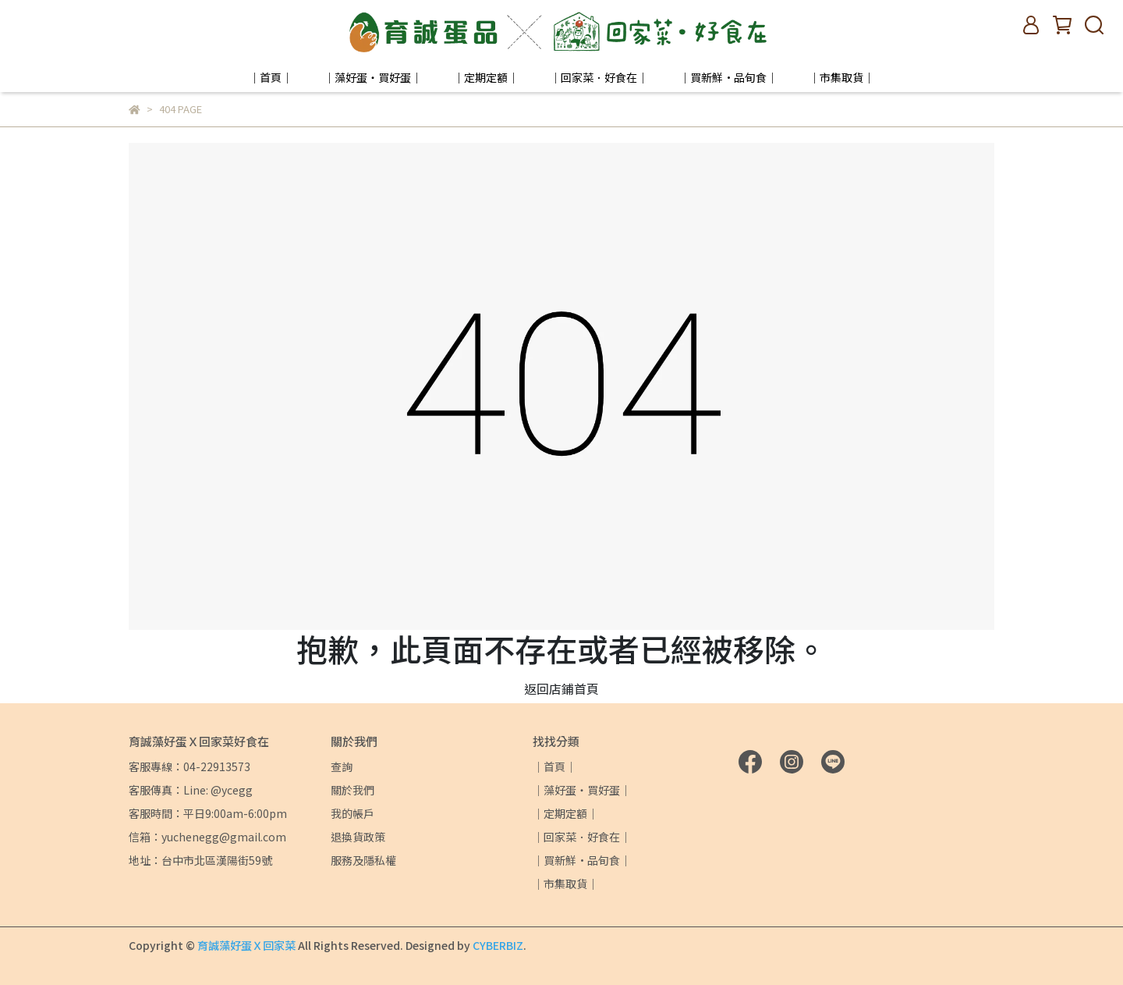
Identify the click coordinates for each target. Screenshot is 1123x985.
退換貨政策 (358, 837)
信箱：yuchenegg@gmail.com (207, 837)
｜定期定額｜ (486, 77)
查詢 (341, 766)
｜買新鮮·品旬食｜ (728, 77)
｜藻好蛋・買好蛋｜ (373, 77)
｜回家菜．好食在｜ (599, 77)
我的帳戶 (352, 813)
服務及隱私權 (363, 860)
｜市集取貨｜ (841, 77)
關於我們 (352, 790)
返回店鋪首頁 (561, 688)
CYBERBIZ (498, 945)
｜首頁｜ (270, 77)
